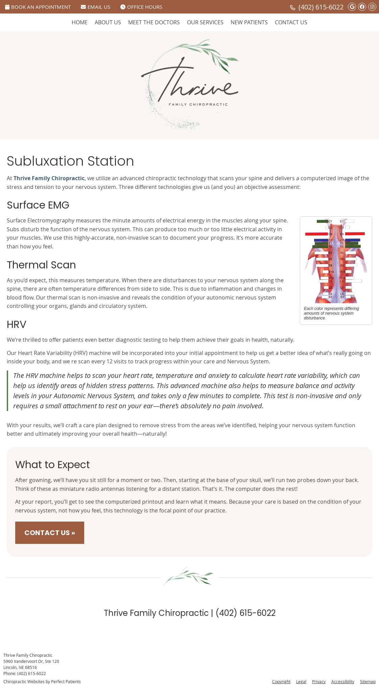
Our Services (205, 22)
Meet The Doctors (154, 22)
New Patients (249, 22)
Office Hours (141, 6)
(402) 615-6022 (321, 6)
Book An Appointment (38, 6)
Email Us (95, 6)
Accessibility (342, 681)
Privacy (319, 681)
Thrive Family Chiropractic (49, 178)
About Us (108, 22)
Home (80, 22)
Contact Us (291, 22)
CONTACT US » (49, 532)
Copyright (281, 681)
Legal (301, 681)
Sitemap (368, 681)
